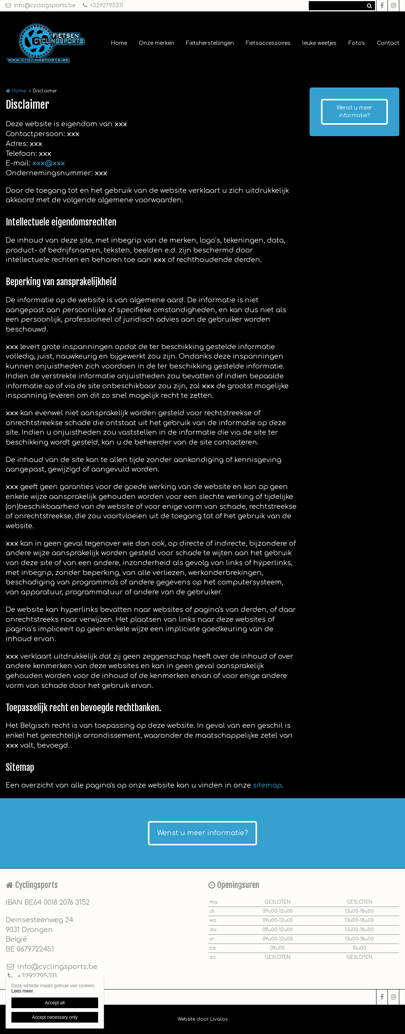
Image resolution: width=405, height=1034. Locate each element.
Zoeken (369, 5)
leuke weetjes (319, 43)
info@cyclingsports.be (40, 5)
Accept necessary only (55, 1017)
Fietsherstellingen (210, 43)
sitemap (267, 785)
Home (119, 43)
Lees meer (22, 991)
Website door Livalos (202, 1019)
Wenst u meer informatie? (354, 111)
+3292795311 (103, 5)
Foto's (356, 43)
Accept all (55, 1002)
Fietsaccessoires (268, 43)
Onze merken (156, 43)
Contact (388, 43)
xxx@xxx (48, 163)
